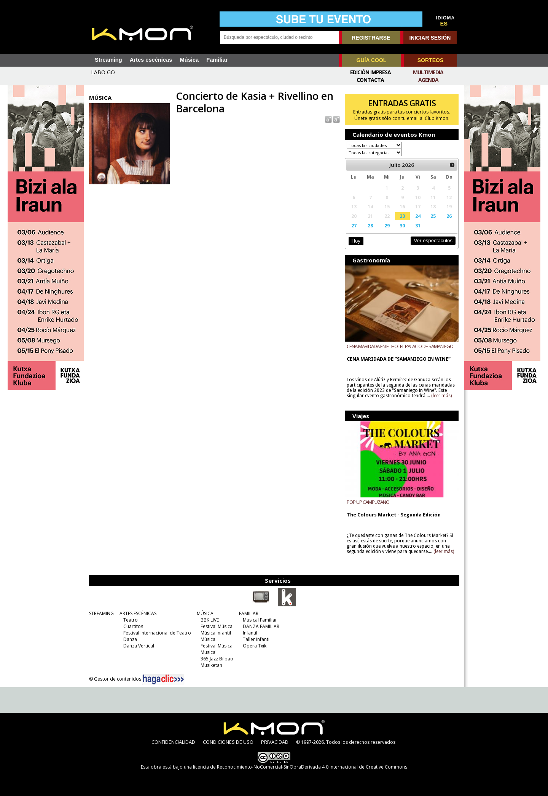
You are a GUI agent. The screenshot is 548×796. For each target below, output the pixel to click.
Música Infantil (216, 633)
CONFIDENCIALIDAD (173, 741)
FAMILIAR (248, 613)
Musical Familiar (260, 620)
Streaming (108, 60)
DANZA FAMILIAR (261, 626)
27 (354, 225)
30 (402, 225)
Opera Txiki (255, 646)
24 (418, 216)
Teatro (130, 620)
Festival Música (217, 626)
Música (189, 60)
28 (370, 225)
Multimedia (428, 72)
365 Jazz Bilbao (217, 658)
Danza (130, 639)
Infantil (250, 633)
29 (387, 225)
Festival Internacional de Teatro (157, 633)
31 (418, 225)
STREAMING (101, 613)
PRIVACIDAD (274, 741)
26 (449, 216)
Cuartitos (133, 626)
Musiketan (211, 665)
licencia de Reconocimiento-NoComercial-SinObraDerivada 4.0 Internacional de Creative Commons (300, 767)
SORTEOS (430, 60)
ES (444, 24)
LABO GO (103, 72)
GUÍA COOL (372, 60)
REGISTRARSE (371, 38)
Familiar (217, 60)
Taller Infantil (257, 639)
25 (433, 216)
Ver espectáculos (433, 240)
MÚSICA (205, 613)
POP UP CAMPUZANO (368, 502)
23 (402, 216)
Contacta (370, 79)
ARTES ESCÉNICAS (137, 613)
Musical (209, 652)
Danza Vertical (138, 646)
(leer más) (441, 395)
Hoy (355, 241)
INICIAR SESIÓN (430, 38)
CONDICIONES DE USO (228, 741)
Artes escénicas (151, 60)
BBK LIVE (210, 620)
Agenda (428, 79)
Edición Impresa (370, 72)
